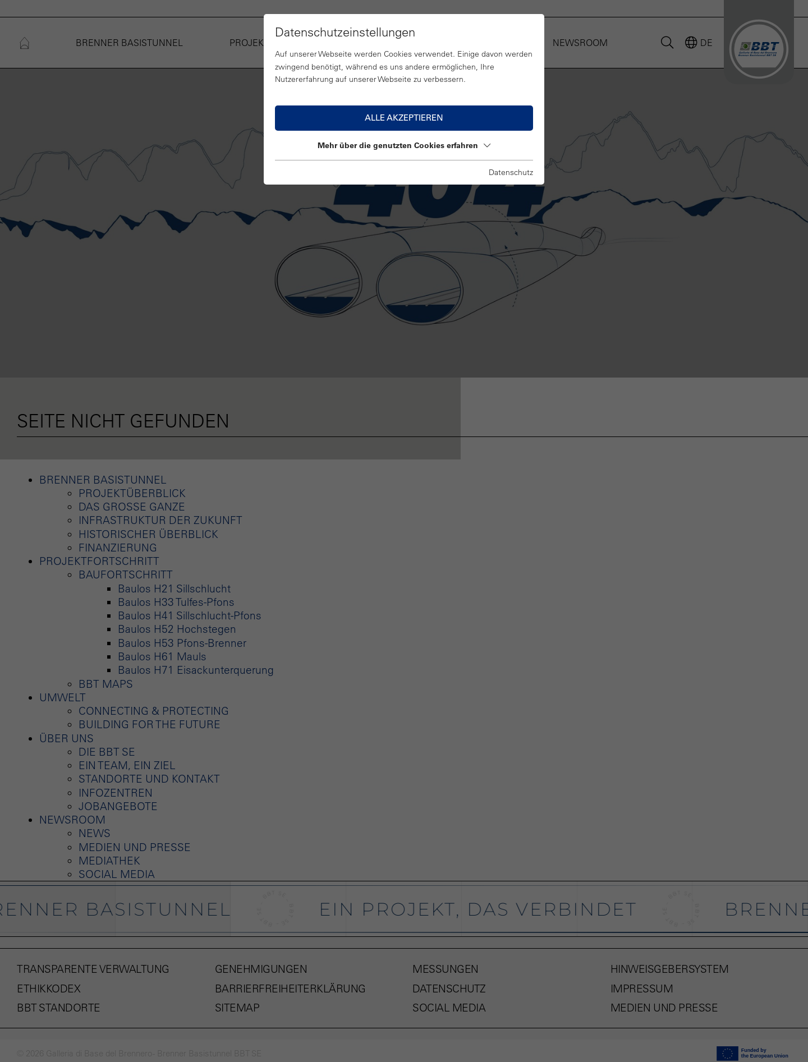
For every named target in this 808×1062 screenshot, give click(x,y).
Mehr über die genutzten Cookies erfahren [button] (404, 145)
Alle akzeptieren (404, 117)
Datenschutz (511, 172)
